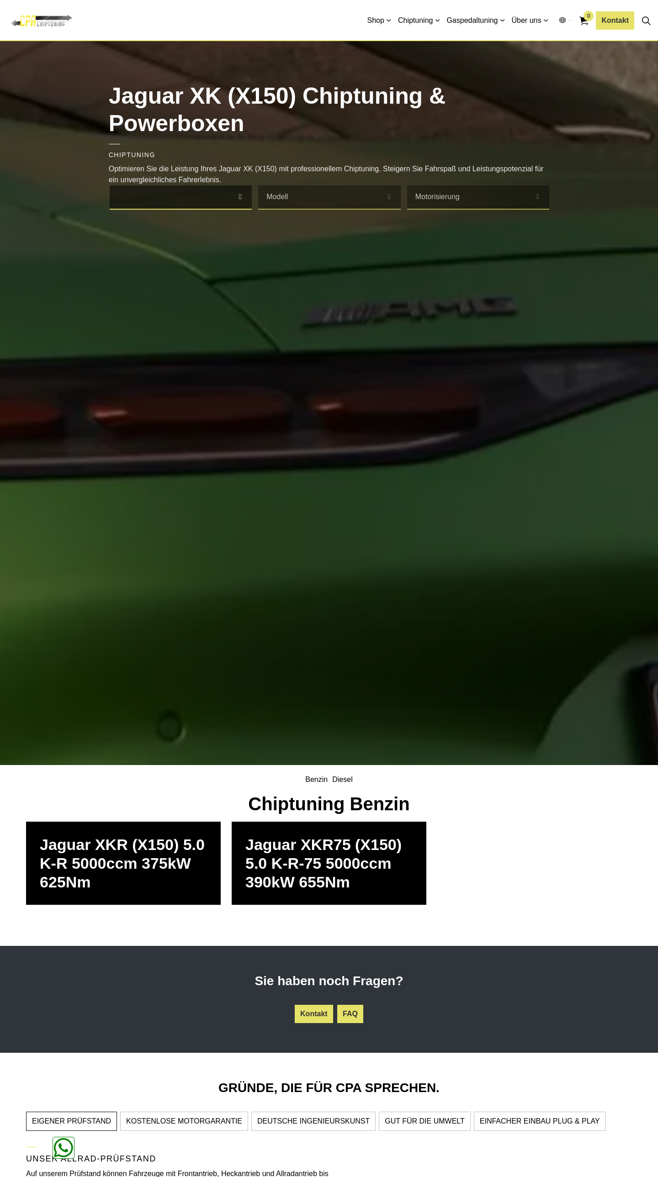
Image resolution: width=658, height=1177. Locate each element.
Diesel (342, 779)
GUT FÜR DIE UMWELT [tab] (425, 1121)
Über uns (526, 20)
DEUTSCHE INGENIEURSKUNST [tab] (313, 1121)
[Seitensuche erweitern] (646, 20)
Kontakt (615, 20)
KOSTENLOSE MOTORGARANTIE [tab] (184, 1121)
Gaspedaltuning (472, 20)
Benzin (316, 779)
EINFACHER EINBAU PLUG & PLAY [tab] (540, 1121)
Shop (375, 20)
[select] (240, 197)
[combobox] (181, 197)
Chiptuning (415, 20)
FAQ (350, 1014)
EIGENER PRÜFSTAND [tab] (71, 1121)
